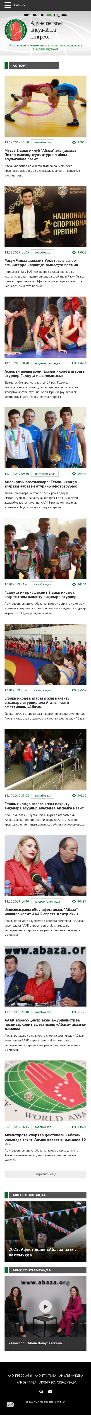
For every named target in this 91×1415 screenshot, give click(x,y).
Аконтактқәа (45, 1376)
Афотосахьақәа (44, 474)
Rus (27, 15)
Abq (57, 15)
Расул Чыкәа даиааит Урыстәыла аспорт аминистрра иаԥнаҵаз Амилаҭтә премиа (41, 262)
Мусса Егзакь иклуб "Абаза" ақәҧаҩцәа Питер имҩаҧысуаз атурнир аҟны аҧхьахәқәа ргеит (40, 155)
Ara (64, 15)
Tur (42, 15)
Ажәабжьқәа (42, 142)
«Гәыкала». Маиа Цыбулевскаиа (35, 1343)
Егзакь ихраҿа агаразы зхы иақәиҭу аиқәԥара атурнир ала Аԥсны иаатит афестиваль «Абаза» (38, 702)
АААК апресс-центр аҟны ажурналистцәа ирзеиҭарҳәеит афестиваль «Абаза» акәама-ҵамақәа (45, 1024)
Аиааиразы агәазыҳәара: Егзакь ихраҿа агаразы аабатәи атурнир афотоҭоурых (41, 484)
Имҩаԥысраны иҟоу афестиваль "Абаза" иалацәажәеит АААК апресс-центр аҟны (41, 911)
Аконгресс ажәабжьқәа (58, 1382)
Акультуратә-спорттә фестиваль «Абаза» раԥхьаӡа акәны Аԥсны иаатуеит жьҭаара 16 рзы (45, 1139)
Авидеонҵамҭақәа (47, 363)
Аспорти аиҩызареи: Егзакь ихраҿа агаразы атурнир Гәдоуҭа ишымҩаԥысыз (45, 373)
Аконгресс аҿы (20, 1376)
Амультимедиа (71, 1376)
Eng (34, 15)
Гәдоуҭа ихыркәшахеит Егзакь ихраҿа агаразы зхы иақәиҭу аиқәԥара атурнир (41, 594)
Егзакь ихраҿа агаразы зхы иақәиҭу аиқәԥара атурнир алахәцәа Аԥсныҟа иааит (44, 806)
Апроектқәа (26, 1382)
